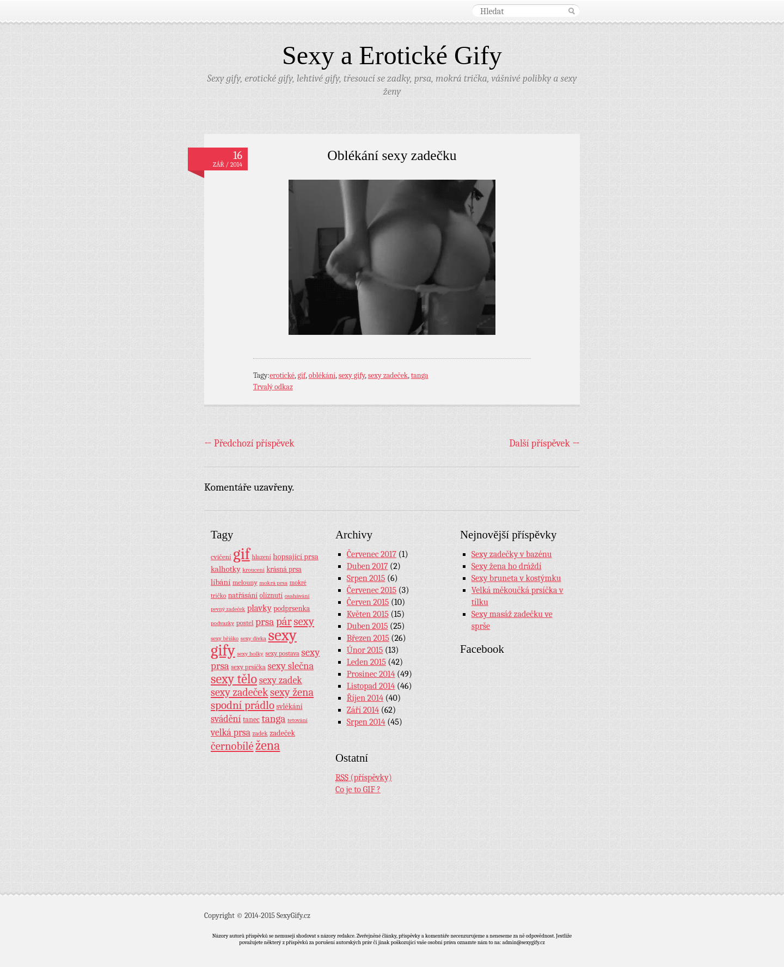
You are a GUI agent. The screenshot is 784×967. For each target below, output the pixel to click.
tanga (419, 375)
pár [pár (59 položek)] (284, 621)
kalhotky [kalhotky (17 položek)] (226, 569)
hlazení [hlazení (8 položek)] (261, 557)
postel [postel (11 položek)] (245, 623)
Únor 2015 (365, 650)
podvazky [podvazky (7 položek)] (222, 623)
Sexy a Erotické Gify (392, 55)
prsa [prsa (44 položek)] (264, 622)
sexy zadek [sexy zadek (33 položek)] (280, 680)
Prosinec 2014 (371, 674)
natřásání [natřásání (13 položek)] (243, 595)
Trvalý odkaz (273, 386)
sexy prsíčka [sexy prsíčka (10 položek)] (248, 667)
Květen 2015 (368, 614)
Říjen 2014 (365, 698)
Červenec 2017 (371, 554)
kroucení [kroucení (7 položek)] (253, 569)
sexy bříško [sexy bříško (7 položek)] (224, 638)
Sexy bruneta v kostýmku (516, 578)
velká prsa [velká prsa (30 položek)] (230, 732)
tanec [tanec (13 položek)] (251, 719)
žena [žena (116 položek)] (267, 745)
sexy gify (352, 375)
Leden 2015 (366, 662)
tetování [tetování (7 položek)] (297, 720)
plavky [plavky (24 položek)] (259, 608)
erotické (282, 375)
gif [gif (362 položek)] (241, 554)
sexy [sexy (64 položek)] (303, 621)
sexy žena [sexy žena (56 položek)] (292, 692)
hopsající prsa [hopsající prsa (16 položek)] (295, 556)
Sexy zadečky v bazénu (511, 554)
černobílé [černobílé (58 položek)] (232, 745)
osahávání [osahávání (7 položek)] (297, 595)
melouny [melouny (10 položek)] (245, 582)
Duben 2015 (367, 626)
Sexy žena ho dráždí (506, 566)
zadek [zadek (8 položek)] (260, 733)
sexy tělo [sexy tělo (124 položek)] (234, 679)
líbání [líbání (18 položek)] (220, 582)
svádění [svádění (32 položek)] (226, 718)
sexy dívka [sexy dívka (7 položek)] (253, 638)
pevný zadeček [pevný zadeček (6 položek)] (228, 609)
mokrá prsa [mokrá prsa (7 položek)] (273, 582)
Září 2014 (363, 710)
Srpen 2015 (366, 578)
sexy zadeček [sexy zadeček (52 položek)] (239, 692)
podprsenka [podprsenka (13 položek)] (291, 608)
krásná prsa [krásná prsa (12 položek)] (283, 569)
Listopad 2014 (371, 686)
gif (302, 375)
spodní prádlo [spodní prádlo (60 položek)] (242, 705)
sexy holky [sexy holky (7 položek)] (250, 653)
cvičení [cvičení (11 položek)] (221, 557)
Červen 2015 (368, 602)
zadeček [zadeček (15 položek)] (282, 733)
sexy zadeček (388, 375)
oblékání (322, 375)
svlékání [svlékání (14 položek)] (290, 706)
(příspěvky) (363, 778)
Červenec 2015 (371, 590)
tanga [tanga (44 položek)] (273, 719)
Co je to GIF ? (358, 789)
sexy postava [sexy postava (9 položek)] (282, 653)
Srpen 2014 (366, 722)
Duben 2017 (367, 566)
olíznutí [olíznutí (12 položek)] (271, 595)
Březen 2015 (368, 638)
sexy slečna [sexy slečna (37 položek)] (290, 666)
